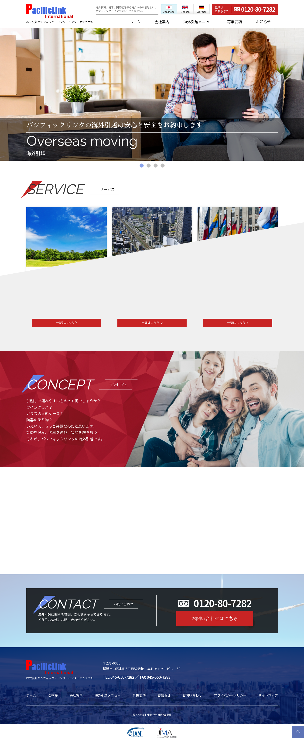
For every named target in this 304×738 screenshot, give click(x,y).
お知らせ (263, 21)
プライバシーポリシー (230, 695)
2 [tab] (148, 165)
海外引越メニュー (198, 21)
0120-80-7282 (245, 9)
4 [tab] (162, 165)
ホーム (134, 21)
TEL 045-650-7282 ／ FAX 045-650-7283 (137, 677)
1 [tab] (141, 165)
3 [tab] (155, 165)
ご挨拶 (53, 695)
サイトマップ (268, 695)
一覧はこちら (66, 322)
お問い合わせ (192, 695)
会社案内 (161, 21)
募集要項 (234, 21)
